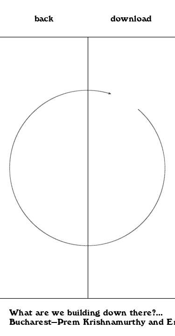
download (131, 19)
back (44, 19)
